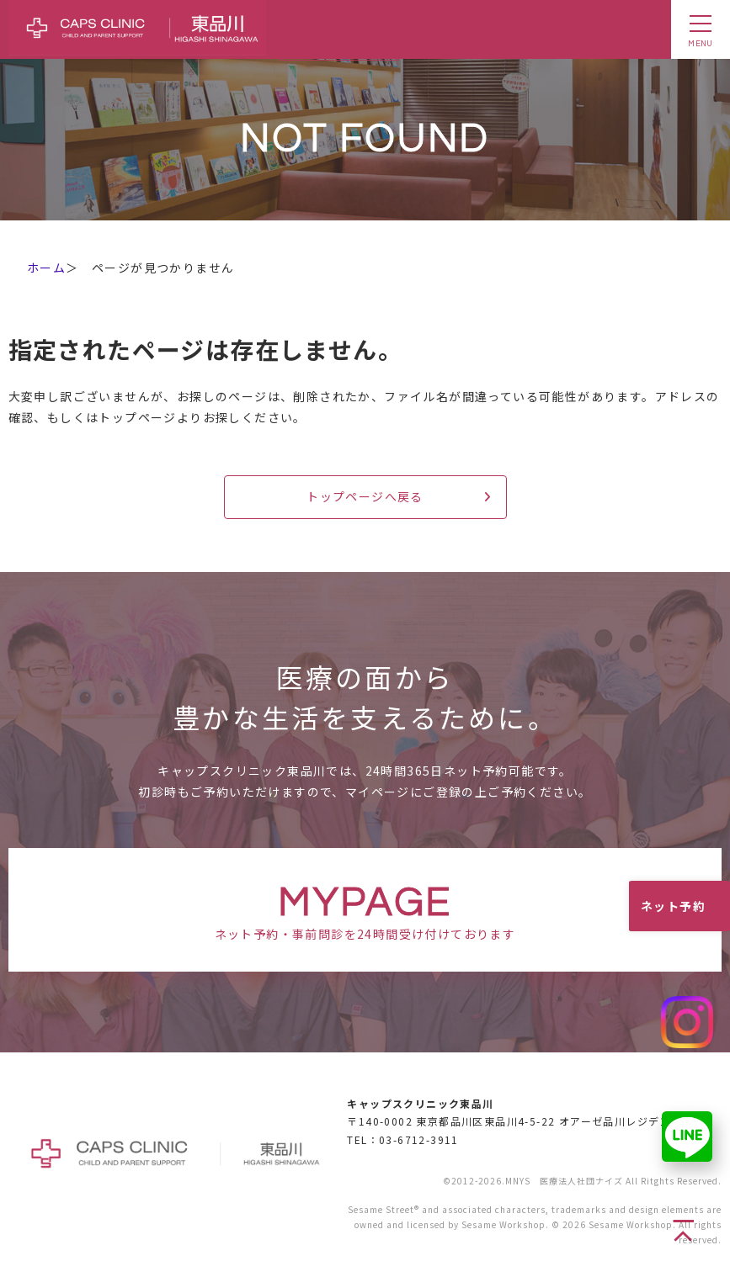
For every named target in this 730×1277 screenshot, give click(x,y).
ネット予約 (673, 906)
